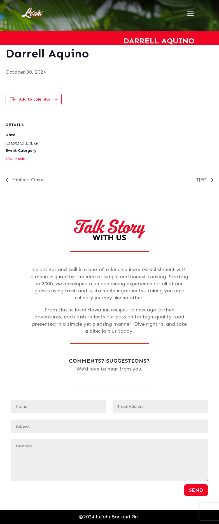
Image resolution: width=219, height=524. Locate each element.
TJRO (202, 179)
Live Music (15, 158)
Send (196, 490)
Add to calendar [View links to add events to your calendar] (34, 99)
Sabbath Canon (28, 179)
